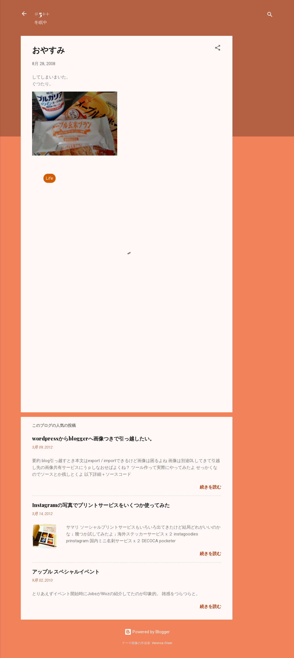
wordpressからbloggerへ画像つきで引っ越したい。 (93, 438)
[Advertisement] (255, 121)
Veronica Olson (162, 643)
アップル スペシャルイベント (66, 571)
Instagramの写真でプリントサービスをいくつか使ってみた (101, 505)
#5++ (41, 13)
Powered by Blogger (147, 631)
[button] (217, 48)
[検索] (269, 15)
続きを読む (210, 487)
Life (49, 178)
